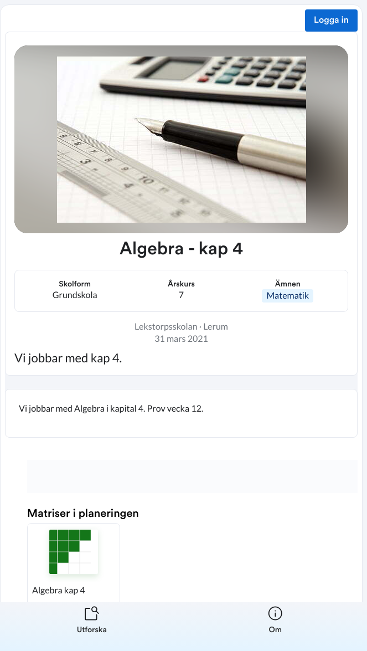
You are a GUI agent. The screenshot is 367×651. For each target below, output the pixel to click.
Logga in (331, 20)
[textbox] (181, 413)
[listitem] (91, 626)
